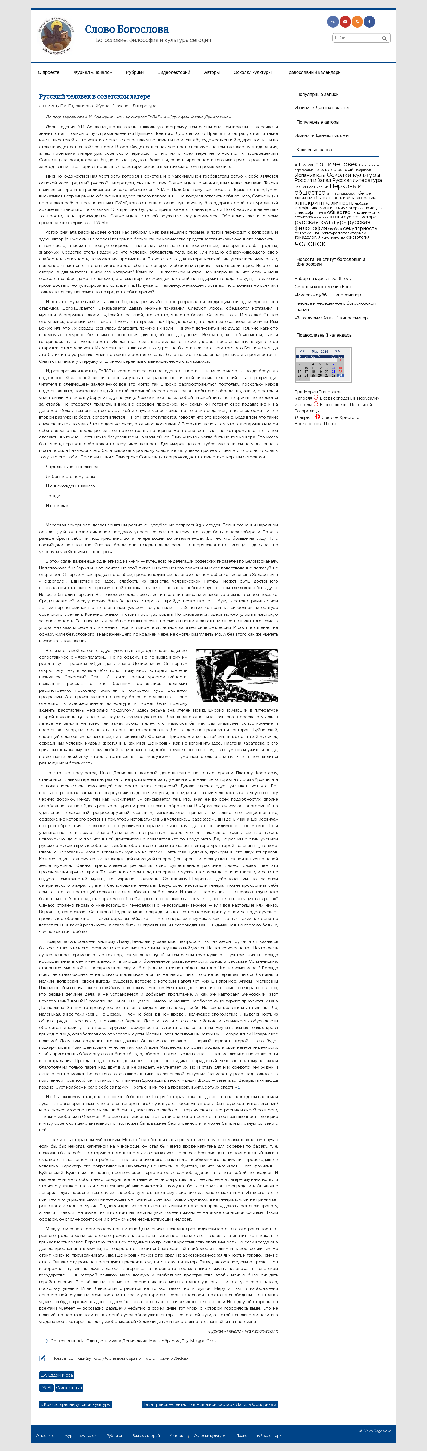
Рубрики (135, 72)
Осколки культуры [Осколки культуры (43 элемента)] (353, 174)
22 (340, 372)
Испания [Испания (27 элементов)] (305, 175)
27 (326, 375)
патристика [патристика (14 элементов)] (304, 217)
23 (299, 375)
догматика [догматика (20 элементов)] (367, 197)
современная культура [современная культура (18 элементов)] (316, 233)
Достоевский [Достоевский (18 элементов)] (340, 169)
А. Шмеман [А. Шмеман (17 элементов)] (304, 165)
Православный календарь (312, 72)
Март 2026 (320, 351)
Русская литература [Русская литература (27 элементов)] (357, 180)
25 (313, 375)
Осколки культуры (253, 72)
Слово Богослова (127, 29)
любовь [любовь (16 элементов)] (361, 203)
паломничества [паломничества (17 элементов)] (366, 212)
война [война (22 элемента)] (349, 197)
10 (306, 368)
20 (326, 372)
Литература (145, 105)
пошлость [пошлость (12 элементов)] (321, 217)
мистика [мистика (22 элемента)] (328, 207)
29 (340, 375)
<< (302, 351)
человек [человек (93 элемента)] (310, 243)
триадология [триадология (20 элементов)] (308, 237)
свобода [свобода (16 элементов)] (335, 229)
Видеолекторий (174, 72)
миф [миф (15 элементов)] (341, 208)
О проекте (48, 72)
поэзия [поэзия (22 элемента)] (336, 216)
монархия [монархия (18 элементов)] (355, 208)
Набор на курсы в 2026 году (323, 278)
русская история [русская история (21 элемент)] (361, 216)
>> (337, 351)
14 (333, 368)
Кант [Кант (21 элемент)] (321, 175)
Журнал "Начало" (113, 105)
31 (306, 379)
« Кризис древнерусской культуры (76, 1404)
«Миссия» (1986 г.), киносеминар (328, 294)
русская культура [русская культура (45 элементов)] (321, 221)
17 (306, 372)
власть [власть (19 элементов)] (335, 197)
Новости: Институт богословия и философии (331, 262)
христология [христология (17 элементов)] (357, 237)
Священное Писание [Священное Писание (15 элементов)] (312, 187)
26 (320, 375)
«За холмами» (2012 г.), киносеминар (331, 317)
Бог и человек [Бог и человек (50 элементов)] (336, 164)
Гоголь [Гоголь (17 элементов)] (321, 169)
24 (306, 375)
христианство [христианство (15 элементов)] (333, 237)
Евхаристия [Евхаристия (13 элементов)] (362, 170)
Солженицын (69, 1387)
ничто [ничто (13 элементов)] (321, 213)
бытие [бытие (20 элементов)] (322, 197)
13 (326, 368)
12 (320, 368)
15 (340, 368)
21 (333, 372)
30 (299, 379)
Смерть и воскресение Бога (323, 286)
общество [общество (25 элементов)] (338, 212)
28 (333, 375)
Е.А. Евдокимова (76, 105)
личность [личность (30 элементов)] (342, 203)
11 (313, 368)
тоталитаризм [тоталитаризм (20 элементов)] (352, 233)
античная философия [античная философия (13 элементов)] (342, 194)
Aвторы (212, 72)
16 (299, 372)
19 (320, 372)
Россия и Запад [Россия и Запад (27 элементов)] (313, 180)
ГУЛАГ (46, 1387)
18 (313, 372)
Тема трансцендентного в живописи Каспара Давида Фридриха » (210, 1404)
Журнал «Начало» (92, 72)
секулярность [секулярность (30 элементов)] (360, 228)
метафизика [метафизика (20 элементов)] (307, 207)
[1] (239, 1087)
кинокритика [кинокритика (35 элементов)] (312, 202)
